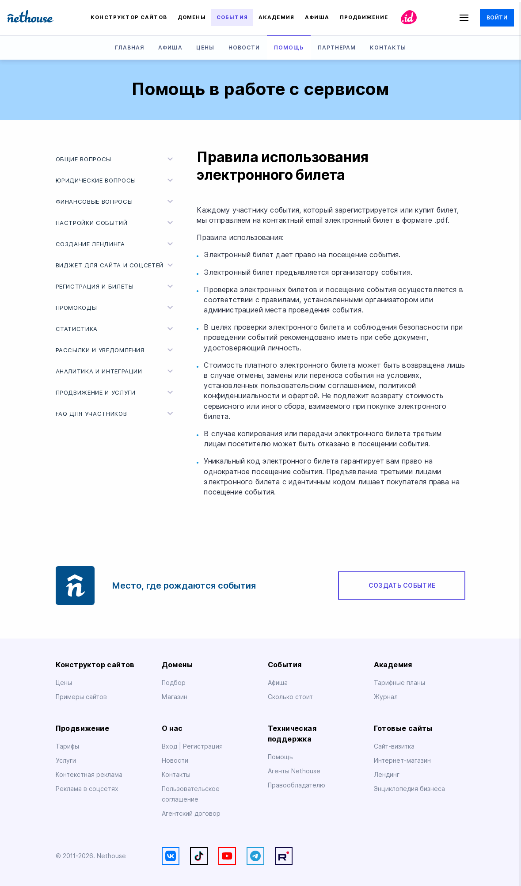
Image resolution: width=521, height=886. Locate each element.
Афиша (317, 17)
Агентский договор (191, 813)
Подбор (174, 682)
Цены (205, 47)
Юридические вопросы (116, 180)
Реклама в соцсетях (87, 788)
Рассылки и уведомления (116, 350)
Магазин (174, 696)
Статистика (116, 328)
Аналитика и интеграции (116, 371)
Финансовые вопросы (116, 201)
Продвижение (364, 17)
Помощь (289, 47)
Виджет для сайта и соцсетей (116, 265)
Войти (497, 17)
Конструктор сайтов (129, 17)
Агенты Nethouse (294, 771)
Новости (244, 47)
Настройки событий (116, 222)
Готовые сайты (403, 728)
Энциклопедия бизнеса (409, 788)
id (408, 17)
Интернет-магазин (402, 760)
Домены (192, 17)
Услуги (66, 760)
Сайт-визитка (394, 746)
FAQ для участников (116, 413)
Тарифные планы (399, 682)
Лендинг (386, 774)
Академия (276, 17)
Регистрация (203, 746)
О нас (172, 728)
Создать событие (402, 585)
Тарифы (67, 746)
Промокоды (116, 307)
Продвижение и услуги (116, 392)
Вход (170, 746)
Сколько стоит (290, 696)
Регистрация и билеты (116, 286)
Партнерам (337, 47)
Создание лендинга (116, 244)
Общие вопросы (116, 159)
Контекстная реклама (89, 774)
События (232, 17)
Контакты (388, 47)
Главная (129, 47)
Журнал (386, 696)
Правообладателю (296, 785)
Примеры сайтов (81, 696)
